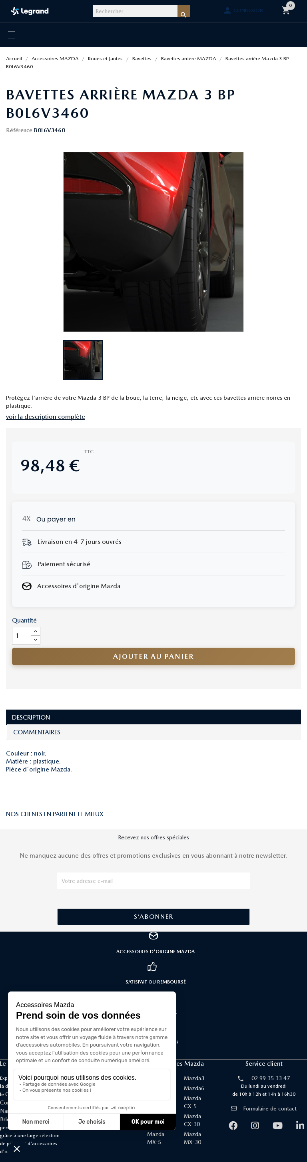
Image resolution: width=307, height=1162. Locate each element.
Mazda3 (194, 1078)
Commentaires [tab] (36, 732)
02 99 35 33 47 (270, 1078)
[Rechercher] (135, 11)
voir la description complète (45, 416)
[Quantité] (21, 635)
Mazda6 (194, 1088)
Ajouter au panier (153, 656)
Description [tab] (31, 717)
